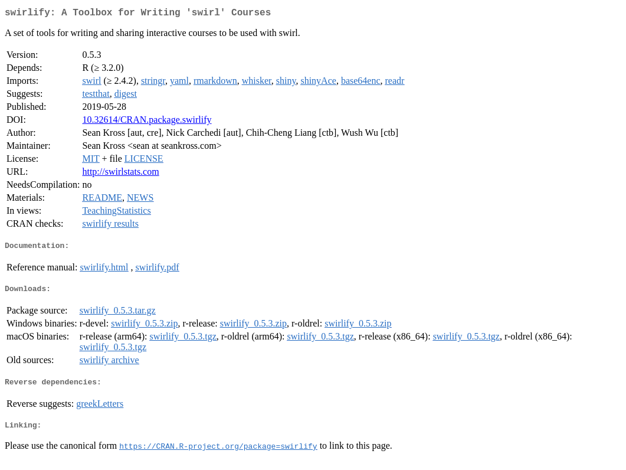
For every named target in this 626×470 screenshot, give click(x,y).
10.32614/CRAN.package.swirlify (146, 122)
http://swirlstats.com (120, 174)
